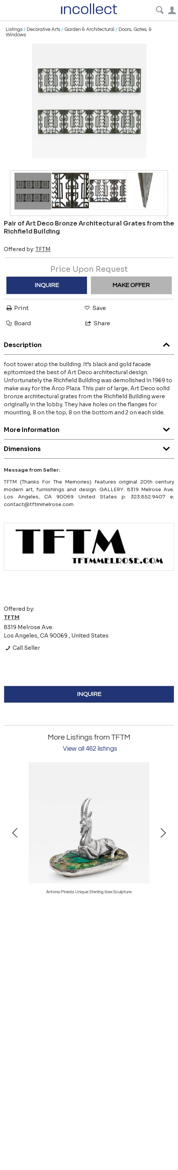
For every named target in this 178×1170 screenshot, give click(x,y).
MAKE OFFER (131, 285)
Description (89, 343)
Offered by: (27, 249)
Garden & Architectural (89, 29)
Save (94, 308)
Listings (14, 29)
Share (97, 323)
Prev (15, 832)
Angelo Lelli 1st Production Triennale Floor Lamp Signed (89, 892)
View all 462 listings (90, 748)
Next (162, 832)
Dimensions (89, 447)
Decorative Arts (43, 29)
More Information (89, 427)
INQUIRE (47, 285)
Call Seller (22, 647)
